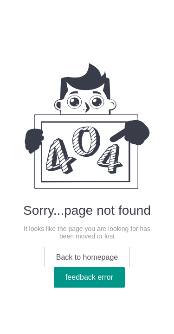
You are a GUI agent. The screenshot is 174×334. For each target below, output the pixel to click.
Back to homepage (87, 257)
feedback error (89, 277)
